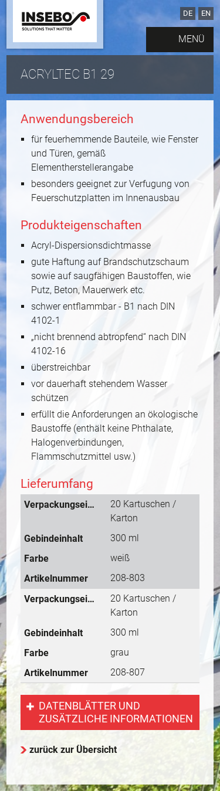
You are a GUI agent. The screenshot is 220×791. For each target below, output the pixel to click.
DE (187, 13)
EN (206, 13)
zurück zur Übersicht (73, 749)
